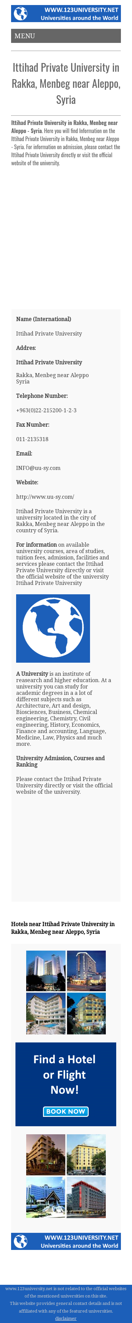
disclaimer (66, 1318)
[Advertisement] (66, 235)
